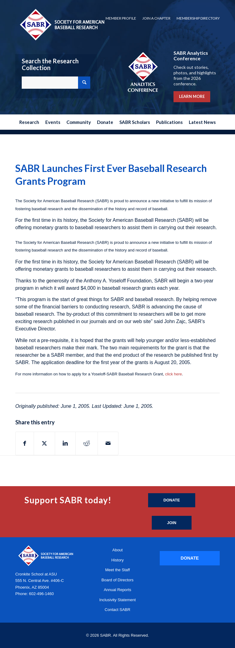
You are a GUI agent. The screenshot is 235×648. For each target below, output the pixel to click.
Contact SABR (117, 609)
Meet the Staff (117, 570)
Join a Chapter (156, 18)
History (117, 560)
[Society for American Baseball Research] (61, 24)
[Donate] (171, 500)
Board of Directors (118, 580)
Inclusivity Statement (117, 600)
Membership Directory (198, 18)
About (117, 550)
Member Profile (121, 18)
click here (173, 374)
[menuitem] (121, 18)
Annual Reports (117, 589)
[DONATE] (190, 558)
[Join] (172, 523)
